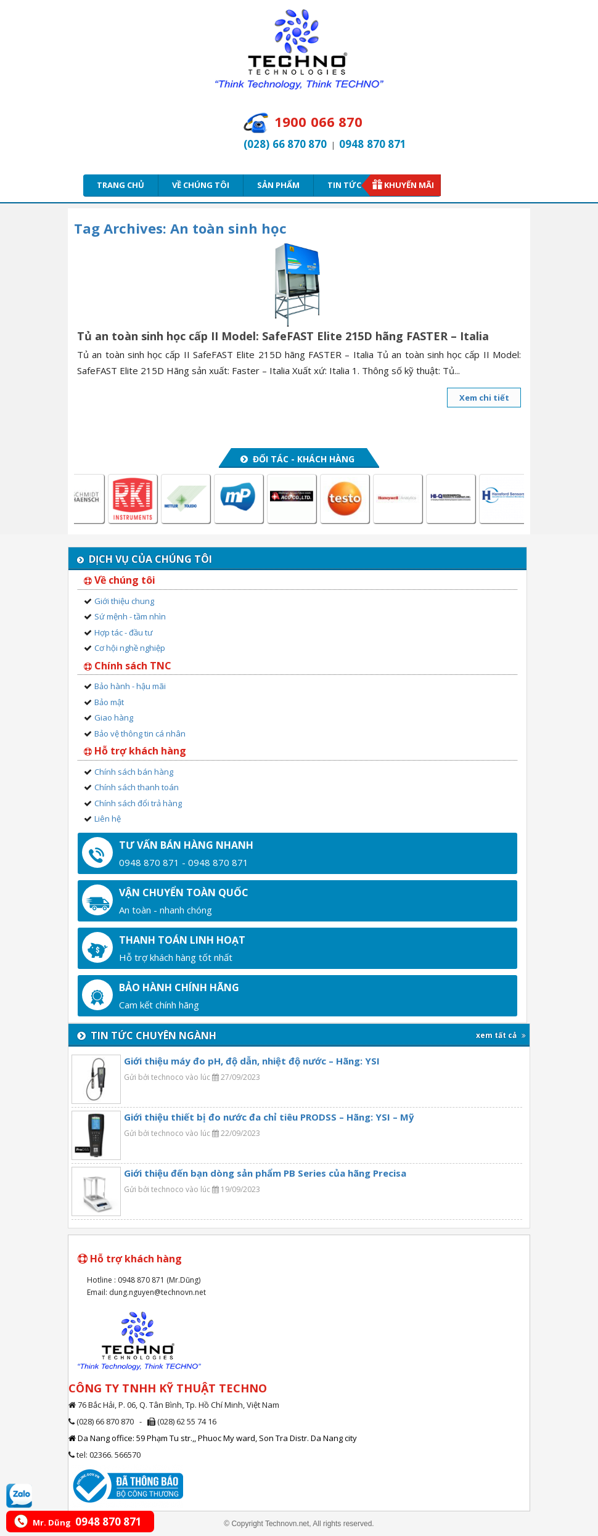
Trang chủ (120, 184)
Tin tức (348, 184)
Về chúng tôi (200, 184)
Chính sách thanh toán (136, 787)
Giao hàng (113, 717)
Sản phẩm (278, 184)
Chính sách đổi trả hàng (138, 803)
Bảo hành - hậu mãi (130, 686)
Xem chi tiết (484, 397)
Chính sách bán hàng (133, 771)
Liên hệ (107, 818)
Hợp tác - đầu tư (123, 632)
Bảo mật (109, 702)
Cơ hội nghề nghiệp (129, 647)
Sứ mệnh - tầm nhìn (130, 616)
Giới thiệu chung (124, 601)
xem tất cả (501, 1035)
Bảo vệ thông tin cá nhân (140, 733)
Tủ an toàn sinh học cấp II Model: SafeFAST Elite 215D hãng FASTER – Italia (283, 336)
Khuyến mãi (409, 184)
